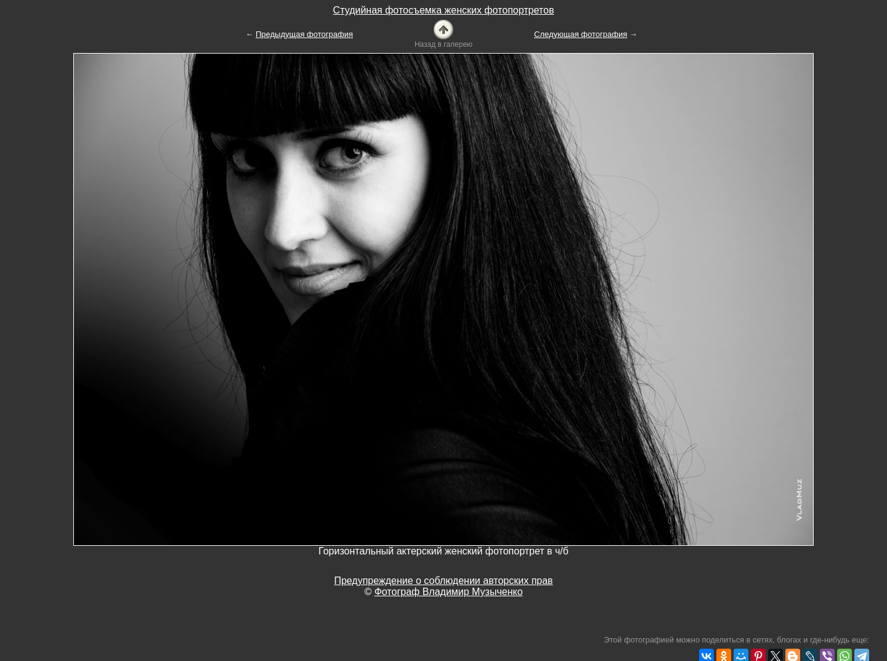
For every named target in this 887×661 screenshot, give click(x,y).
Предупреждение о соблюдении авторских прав (443, 580)
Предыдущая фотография (304, 34)
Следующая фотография (580, 34)
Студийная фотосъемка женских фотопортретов (443, 10)
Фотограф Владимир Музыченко (449, 591)
